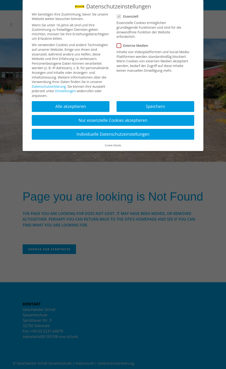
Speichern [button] (155, 106)
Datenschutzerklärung (49, 86)
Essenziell (129, 16)
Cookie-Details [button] (113, 145)
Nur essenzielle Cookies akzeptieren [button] (113, 120)
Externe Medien (134, 45)
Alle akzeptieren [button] (70, 106)
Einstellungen (65, 91)
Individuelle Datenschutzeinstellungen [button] (113, 134)
